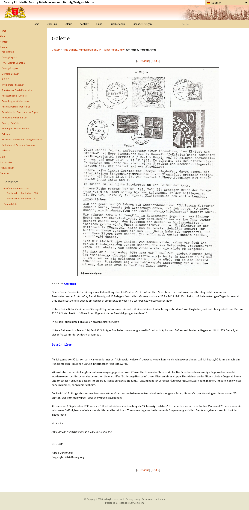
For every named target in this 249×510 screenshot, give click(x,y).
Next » (155, 61)
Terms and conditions (153, 499)
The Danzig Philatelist (13, 84)
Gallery (56, 49)
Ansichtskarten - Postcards (16, 106)
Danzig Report (9, 57)
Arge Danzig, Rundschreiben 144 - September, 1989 (93, 49)
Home (36, 24)
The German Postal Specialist (17, 90)
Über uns (52, 24)
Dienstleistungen (142, 24)
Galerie (68, 24)
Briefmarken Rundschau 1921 (22, 198)
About (3, 36)
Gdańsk (6, 150)
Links (99, 24)
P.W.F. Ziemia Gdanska (13, 62)
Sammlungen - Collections (15, 101)
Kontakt (84, 24)
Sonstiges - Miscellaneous (15, 128)
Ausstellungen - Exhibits (14, 95)
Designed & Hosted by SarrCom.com (124, 502)
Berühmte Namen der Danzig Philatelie (22, 139)
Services (4, 173)
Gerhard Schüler (10, 73)
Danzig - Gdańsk (10, 123)
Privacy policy (133, 499)
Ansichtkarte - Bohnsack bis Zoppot (20, 112)
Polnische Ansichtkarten (14, 117)
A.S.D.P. (5, 79)
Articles (6, 134)
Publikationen (117, 24)
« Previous (143, 61)
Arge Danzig (8, 51)
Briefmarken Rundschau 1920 (22, 193)
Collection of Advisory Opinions (18, 145)
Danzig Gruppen (10, 68)
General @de (10, 204)
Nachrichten (6, 162)
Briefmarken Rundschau (16, 188)
